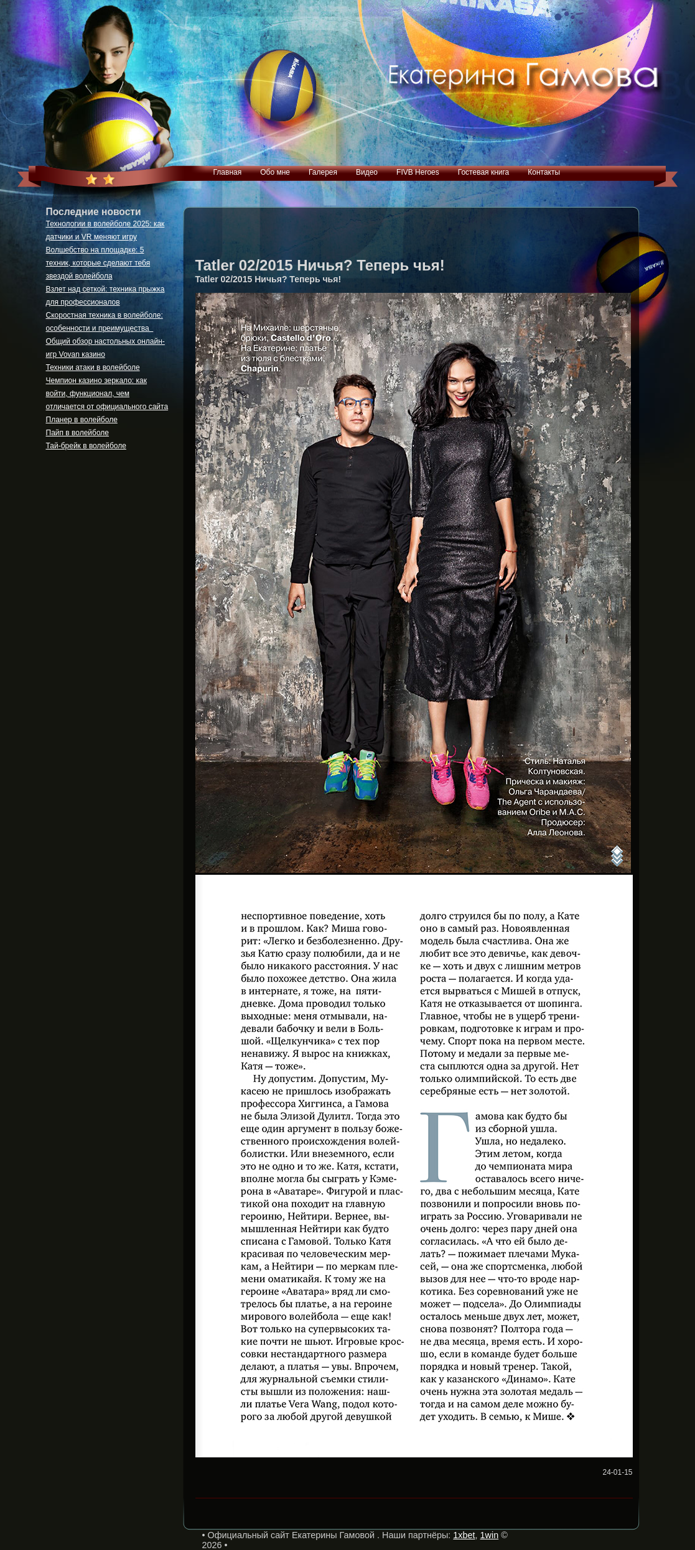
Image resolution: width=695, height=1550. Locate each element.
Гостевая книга (484, 172)
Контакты (544, 172)
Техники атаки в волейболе (93, 367)
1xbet (464, 1535)
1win (489, 1535)
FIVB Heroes (417, 172)
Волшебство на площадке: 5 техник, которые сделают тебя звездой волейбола (98, 263)
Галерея (323, 172)
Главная (227, 172)
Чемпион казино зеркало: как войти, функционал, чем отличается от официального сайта (107, 393)
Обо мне (275, 172)
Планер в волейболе (82, 419)
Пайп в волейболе (78, 432)
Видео (367, 172)
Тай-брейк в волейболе (86, 445)
